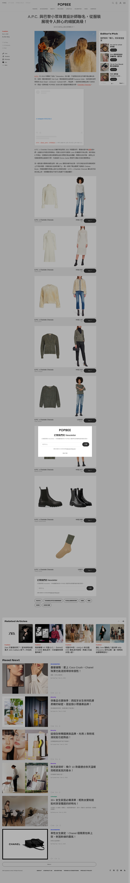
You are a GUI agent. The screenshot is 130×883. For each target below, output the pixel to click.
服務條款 (69, 448)
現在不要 (65, 453)
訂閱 (85, 444)
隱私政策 (74, 448)
